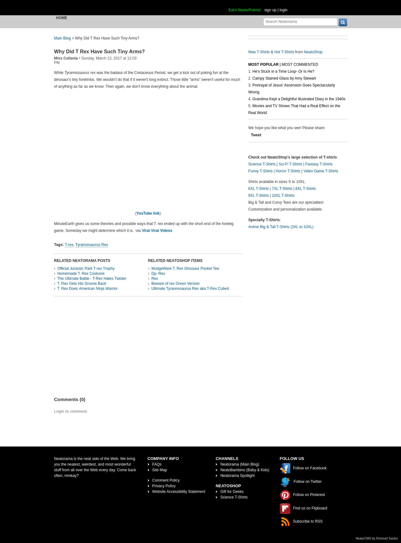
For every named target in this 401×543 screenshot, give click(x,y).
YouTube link (148, 213)
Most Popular (263, 64)
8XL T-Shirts (305, 188)
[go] (343, 22)
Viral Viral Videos (157, 230)
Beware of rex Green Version (175, 283)
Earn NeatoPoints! (245, 10)
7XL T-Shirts (282, 188)
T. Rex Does (87, 288)
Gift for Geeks (231, 491)
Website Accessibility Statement (178, 491)
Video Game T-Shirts (320, 171)
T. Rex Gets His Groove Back (81, 283)
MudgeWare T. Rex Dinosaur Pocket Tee (185, 268)
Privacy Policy (164, 486)
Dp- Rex (158, 273)
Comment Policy (166, 480)
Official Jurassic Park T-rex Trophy (85, 268)
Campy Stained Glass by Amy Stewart (284, 78)
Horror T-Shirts (288, 171)
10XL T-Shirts (283, 195)
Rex (154, 278)
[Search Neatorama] (300, 21)
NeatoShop (313, 52)
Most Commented (300, 64)
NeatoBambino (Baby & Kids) (244, 470)
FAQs (157, 464)
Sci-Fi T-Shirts (290, 164)
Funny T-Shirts (260, 171)
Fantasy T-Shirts (318, 164)
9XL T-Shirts (258, 195)
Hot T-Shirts (284, 52)
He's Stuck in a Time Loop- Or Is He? (284, 71)
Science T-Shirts (262, 164)
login (283, 10)
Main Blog (62, 38)
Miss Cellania (66, 58)
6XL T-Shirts (258, 188)
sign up (270, 10)
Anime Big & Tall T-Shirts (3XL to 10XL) (281, 227)
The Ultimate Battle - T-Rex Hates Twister (91, 278)
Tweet (256, 135)
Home (61, 18)
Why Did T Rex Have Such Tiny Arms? (99, 51)
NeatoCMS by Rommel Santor (377, 538)
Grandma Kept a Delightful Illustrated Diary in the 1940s (299, 99)
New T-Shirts (259, 52)
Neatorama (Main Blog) (239, 464)
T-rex (69, 245)
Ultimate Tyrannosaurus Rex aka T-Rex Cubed (190, 288)
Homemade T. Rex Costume (81, 273)
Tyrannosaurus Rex (92, 245)
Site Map (159, 470)
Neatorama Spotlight (237, 475)
